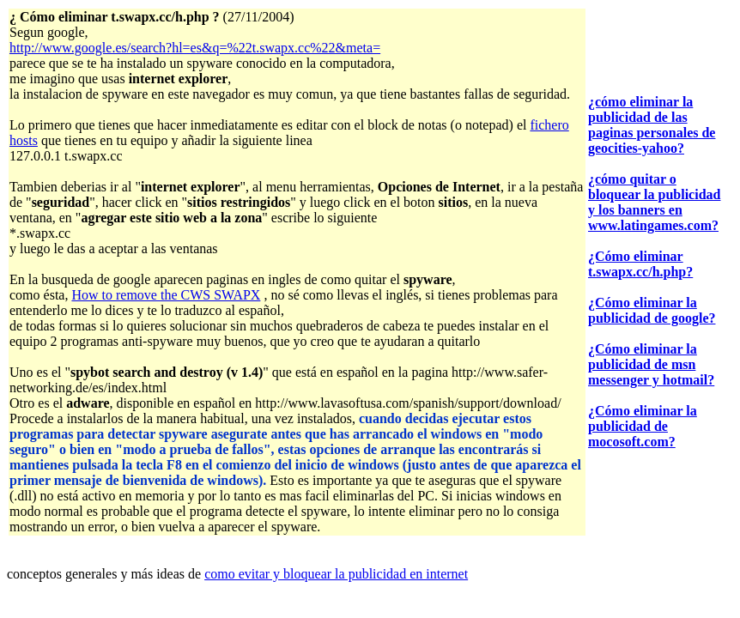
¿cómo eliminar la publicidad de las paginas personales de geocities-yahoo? (651, 124)
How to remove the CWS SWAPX (165, 295)
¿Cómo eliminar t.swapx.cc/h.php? (640, 264)
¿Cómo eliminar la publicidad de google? (651, 310)
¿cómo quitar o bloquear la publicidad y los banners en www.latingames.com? (654, 202)
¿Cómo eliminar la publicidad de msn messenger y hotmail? (651, 364)
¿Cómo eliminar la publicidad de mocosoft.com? (642, 426)
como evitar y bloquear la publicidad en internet (336, 573)
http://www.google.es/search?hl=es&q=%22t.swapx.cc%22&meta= (194, 47)
